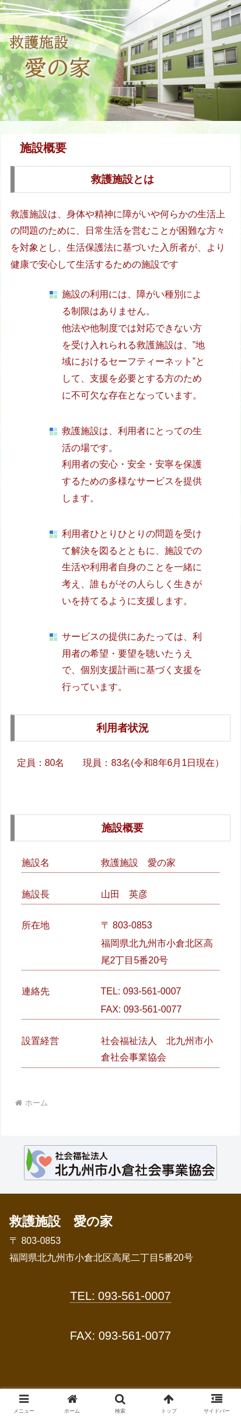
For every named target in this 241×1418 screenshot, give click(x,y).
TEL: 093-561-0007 (120, 1295)
